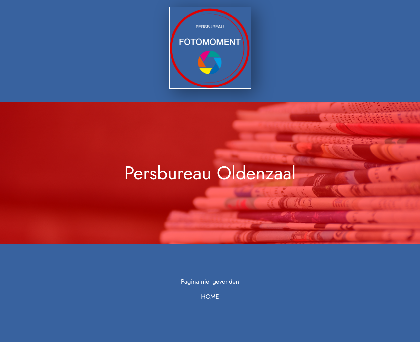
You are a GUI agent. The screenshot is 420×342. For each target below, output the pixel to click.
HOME (210, 296)
